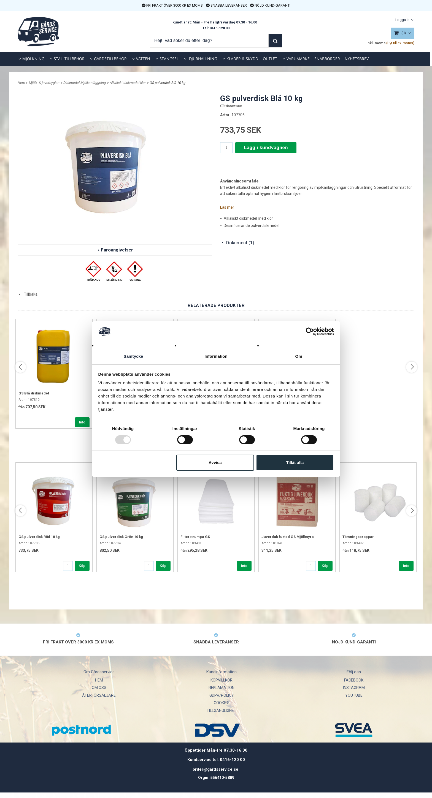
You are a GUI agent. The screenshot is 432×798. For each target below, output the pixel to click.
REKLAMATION (221, 687)
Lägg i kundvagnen (266, 147)
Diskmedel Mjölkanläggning (84, 83)
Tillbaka (27, 294)
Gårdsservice (231, 106)
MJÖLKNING (33, 58)
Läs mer (227, 207)
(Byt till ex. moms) (400, 43)
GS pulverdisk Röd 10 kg (39, 537)
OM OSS (99, 687)
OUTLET (270, 58)
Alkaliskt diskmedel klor (128, 83)
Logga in (402, 20)
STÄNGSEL (169, 58)
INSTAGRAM (354, 687)
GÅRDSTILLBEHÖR (110, 58)
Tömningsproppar (358, 537)
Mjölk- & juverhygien (44, 83)
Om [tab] (298, 356)
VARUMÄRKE (298, 58)
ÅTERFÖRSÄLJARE (99, 695)
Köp (82, 566)
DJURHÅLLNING (202, 58)
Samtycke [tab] (133, 356)
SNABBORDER (327, 58)
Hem (21, 83)
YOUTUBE (354, 695)
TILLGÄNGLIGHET (221, 710)
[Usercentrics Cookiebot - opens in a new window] (310, 331)
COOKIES (221, 703)
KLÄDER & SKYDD (242, 58)
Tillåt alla (295, 462)
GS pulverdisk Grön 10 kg (121, 537)
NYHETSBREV (357, 58)
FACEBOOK (353, 680)
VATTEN (143, 58)
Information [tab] (216, 356)
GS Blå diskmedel (33, 393)
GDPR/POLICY (221, 695)
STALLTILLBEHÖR (69, 58)
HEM (99, 680)
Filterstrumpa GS (195, 537)
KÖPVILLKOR (221, 680)
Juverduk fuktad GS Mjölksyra (287, 537)
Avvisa (215, 462)
